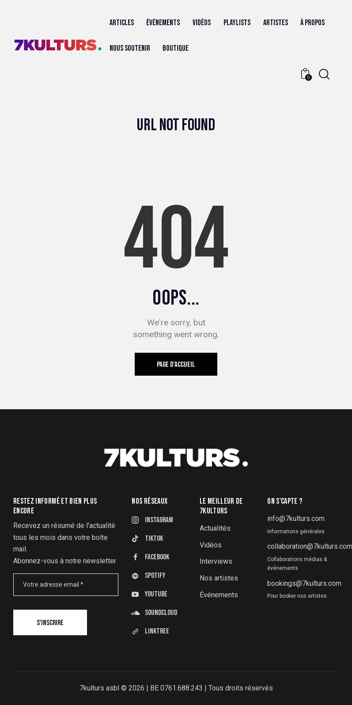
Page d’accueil (176, 364)
